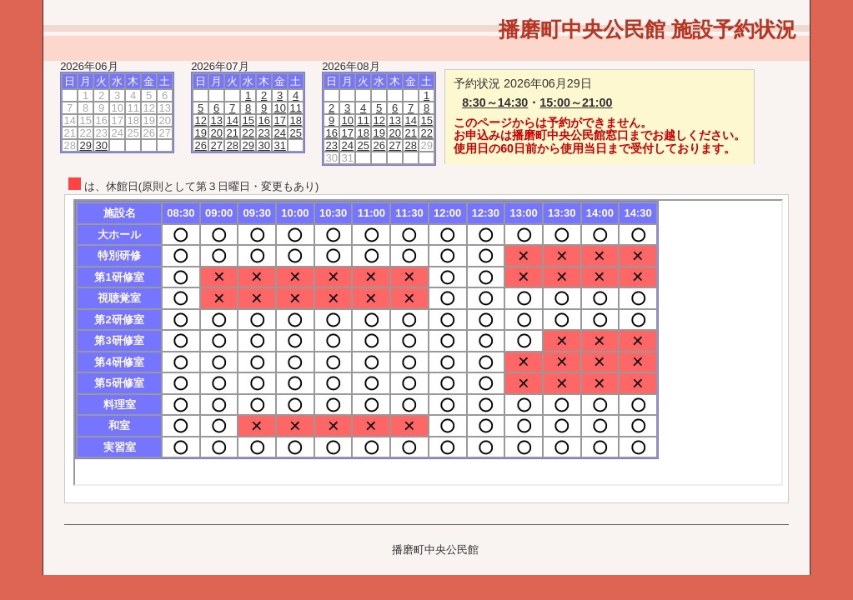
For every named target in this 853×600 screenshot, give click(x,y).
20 (216, 133)
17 (279, 120)
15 (247, 120)
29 (85, 145)
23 (263, 133)
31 (279, 145)
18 (295, 120)
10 (279, 108)
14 (232, 120)
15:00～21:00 (575, 102)
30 (101, 145)
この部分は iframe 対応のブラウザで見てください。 (428, 342)
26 (200, 145)
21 (232, 133)
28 (232, 145)
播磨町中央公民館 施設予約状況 (647, 29)
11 (295, 108)
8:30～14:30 (495, 102)
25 (295, 133)
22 (247, 133)
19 (200, 133)
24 (279, 133)
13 (216, 120)
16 (263, 120)
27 (216, 145)
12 (200, 120)
